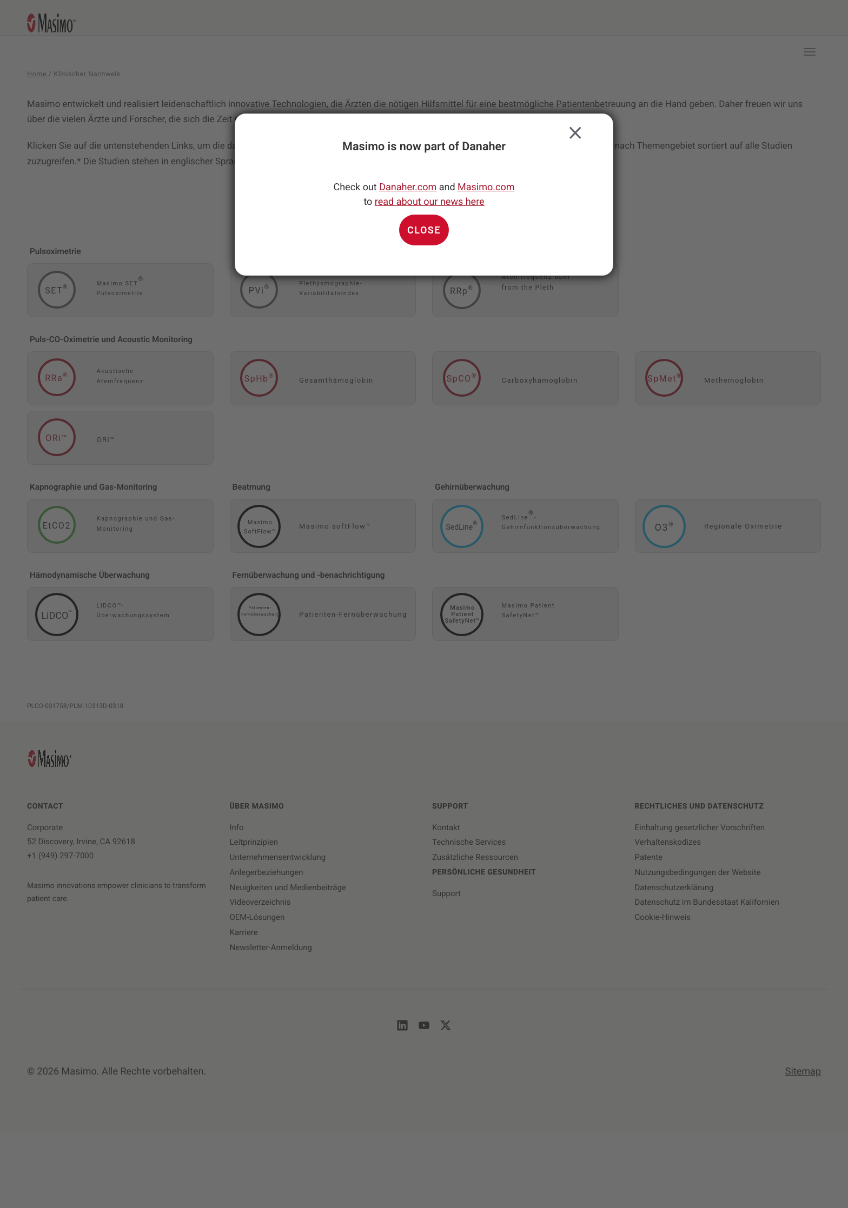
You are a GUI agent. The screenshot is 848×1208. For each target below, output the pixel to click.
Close (573, 130)
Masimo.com (486, 187)
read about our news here (430, 202)
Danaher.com (407, 187)
